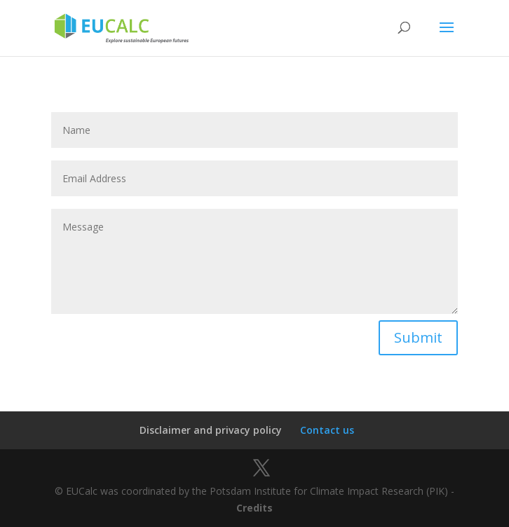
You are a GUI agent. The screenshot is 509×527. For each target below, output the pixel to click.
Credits (254, 507)
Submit (418, 337)
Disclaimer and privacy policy (211, 430)
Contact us (327, 430)
